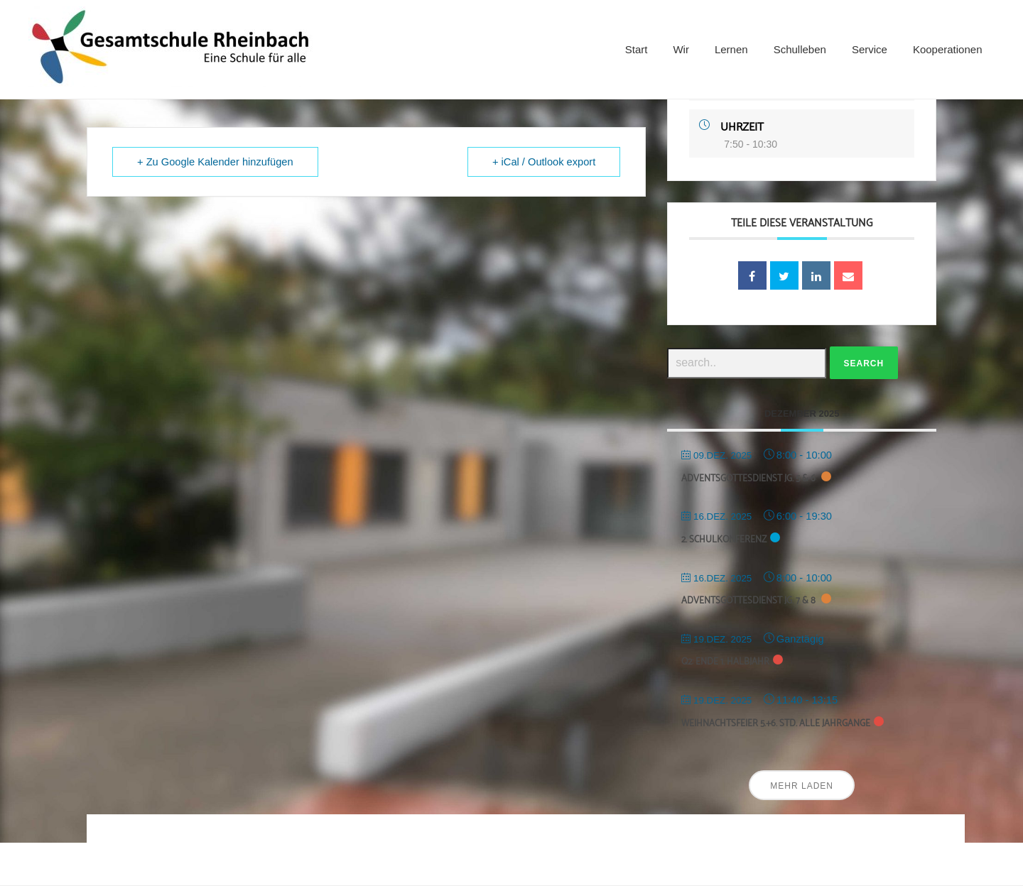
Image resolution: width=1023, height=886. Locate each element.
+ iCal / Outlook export (543, 162)
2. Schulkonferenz (724, 539)
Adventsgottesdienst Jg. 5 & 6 (749, 478)
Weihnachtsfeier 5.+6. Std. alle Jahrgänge (775, 723)
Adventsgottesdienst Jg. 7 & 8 (749, 601)
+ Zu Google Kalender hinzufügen (215, 162)
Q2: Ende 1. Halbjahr (725, 662)
